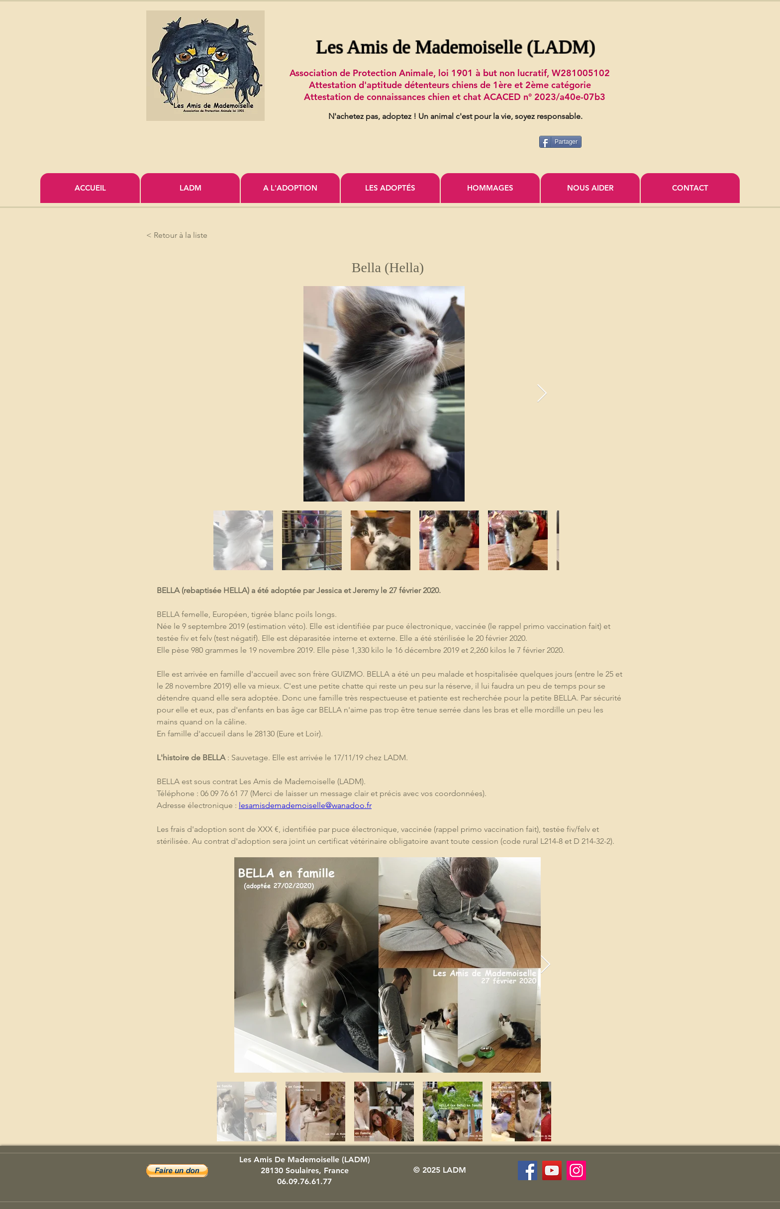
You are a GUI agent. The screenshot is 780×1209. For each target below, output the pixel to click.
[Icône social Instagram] (576, 1170)
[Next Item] (542, 393)
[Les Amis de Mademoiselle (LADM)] (527, 1170)
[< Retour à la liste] (179, 235)
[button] (177, 1170)
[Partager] (560, 142)
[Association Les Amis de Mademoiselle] (552, 1170)
